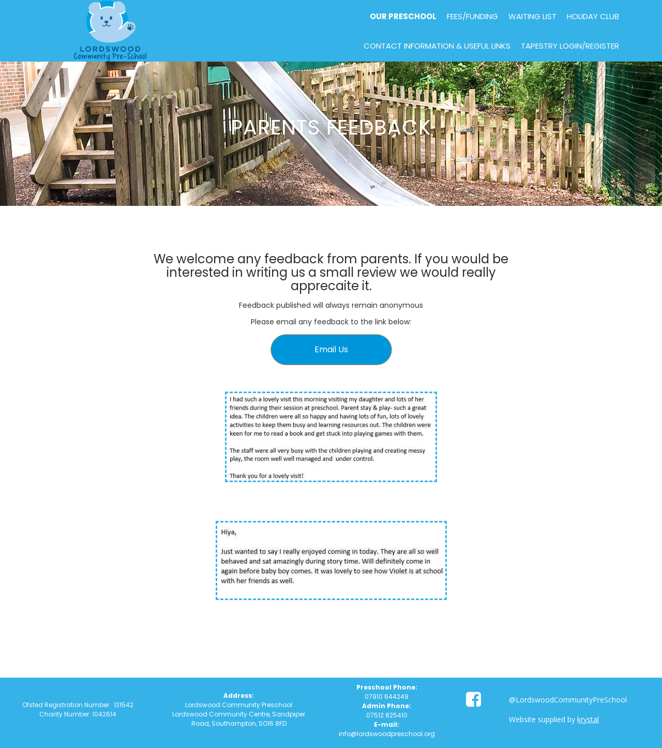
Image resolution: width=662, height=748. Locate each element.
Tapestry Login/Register (570, 45)
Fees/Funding (472, 16)
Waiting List (532, 16)
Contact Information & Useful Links (437, 45)
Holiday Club (593, 16)
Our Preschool (403, 16)
